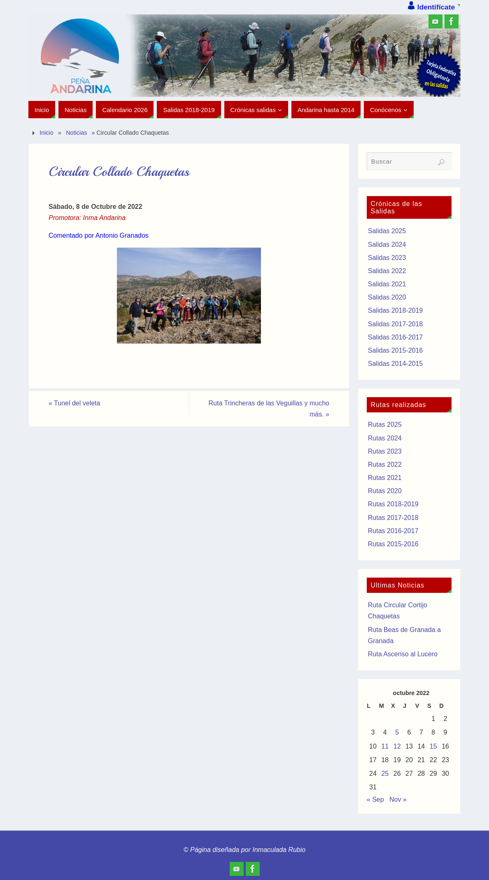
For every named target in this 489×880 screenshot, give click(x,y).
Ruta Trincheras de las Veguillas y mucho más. (269, 409)
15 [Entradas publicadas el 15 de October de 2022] (433, 746)
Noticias (76, 132)
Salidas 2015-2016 (395, 350)
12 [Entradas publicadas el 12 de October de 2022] (397, 746)
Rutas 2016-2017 (393, 530)
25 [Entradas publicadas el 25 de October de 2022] (385, 773)
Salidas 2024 (387, 244)
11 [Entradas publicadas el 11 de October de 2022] (385, 746)
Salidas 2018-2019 (395, 310)
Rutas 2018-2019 (393, 504)
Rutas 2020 (385, 490)
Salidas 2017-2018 (395, 324)
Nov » (398, 799)
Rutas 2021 (385, 477)
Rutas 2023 (385, 451)
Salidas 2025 (387, 230)
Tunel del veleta (74, 403)
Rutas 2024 (385, 438)
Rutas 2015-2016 (393, 544)
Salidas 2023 (387, 257)
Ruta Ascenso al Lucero (403, 654)
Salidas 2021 (387, 284)
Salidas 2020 (387, 297)
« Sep (375, 799)
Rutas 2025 (385, 424)
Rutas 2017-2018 (393, 517)
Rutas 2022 (385, 464)
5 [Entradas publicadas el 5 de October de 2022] (397, 732)
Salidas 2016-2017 (395, 337)
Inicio (47, 132)
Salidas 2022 (387, 270)
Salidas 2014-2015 (395, 363)
